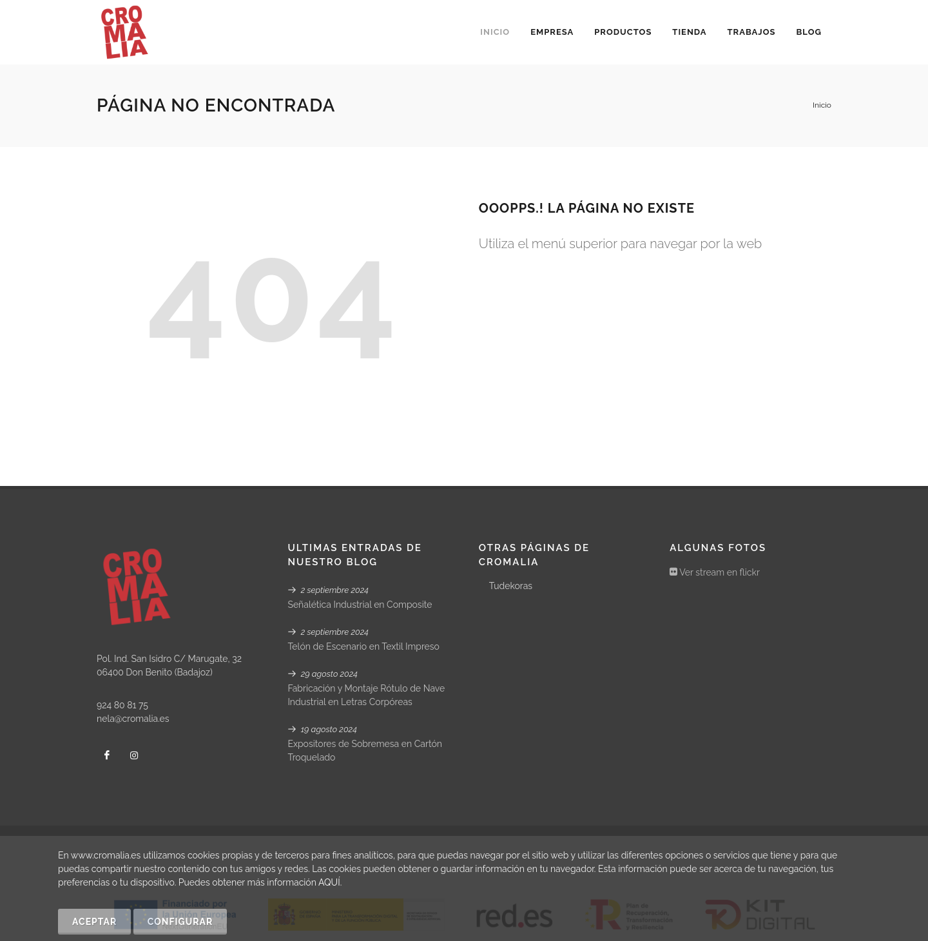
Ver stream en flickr (715, 572)
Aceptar (94, 922)
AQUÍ (329, 882)
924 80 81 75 (122, 705)
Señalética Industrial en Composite (359, 604)
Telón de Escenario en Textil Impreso (363, 646)
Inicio (822, 105)
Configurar (180, 922)
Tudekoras (510, 586)
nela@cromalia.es (133, 718)
